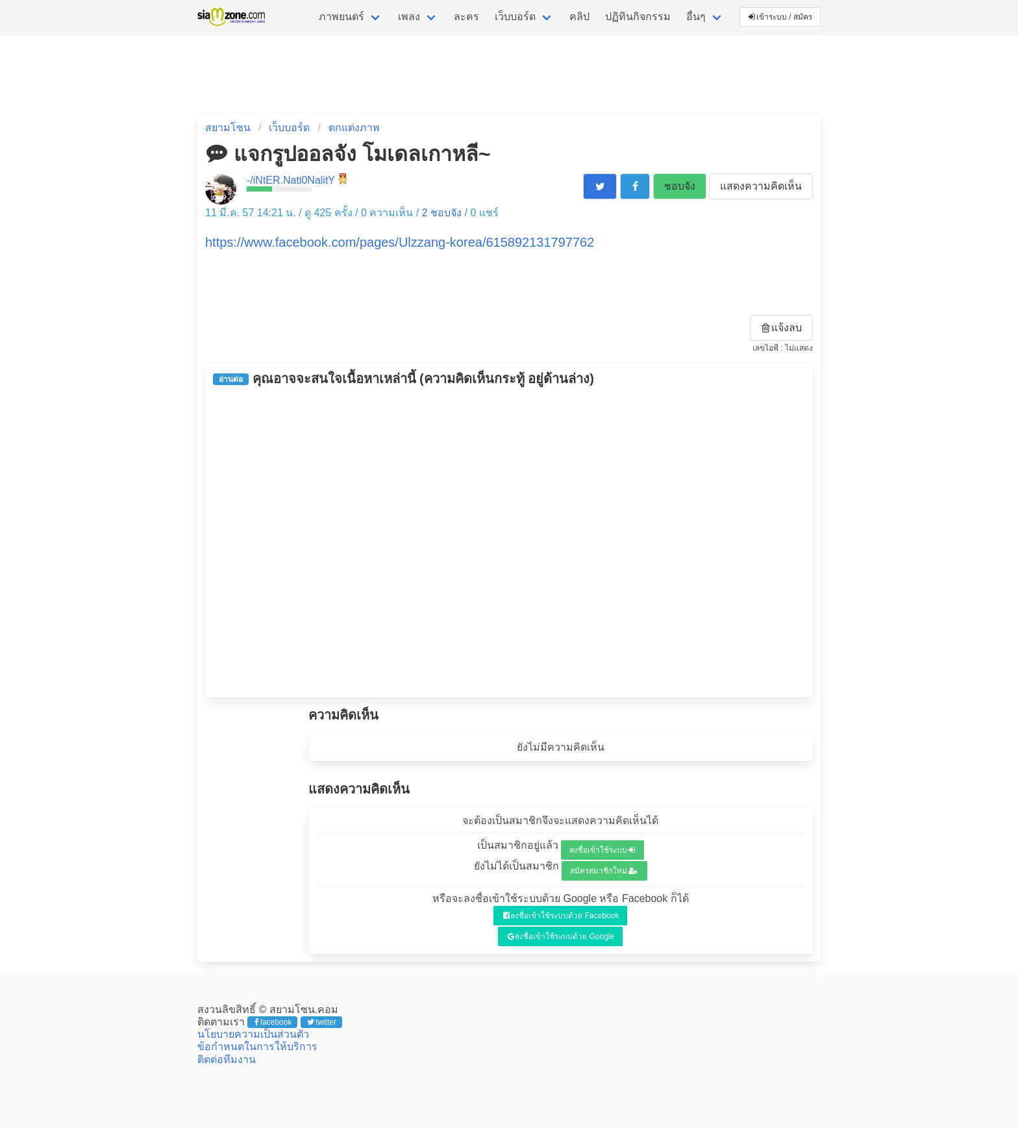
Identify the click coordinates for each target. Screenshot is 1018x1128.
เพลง (409, 16)
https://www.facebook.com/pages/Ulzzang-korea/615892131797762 (399, 242)
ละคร (466, 16)
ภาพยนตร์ (341, 16)
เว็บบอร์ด (515, 16)
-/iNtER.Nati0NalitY (291, 180)
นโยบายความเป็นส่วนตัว (253, 1034)
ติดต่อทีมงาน (226, 1059)
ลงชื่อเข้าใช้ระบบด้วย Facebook (561, 915)
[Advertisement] (509, 542)
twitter (321, 1022)
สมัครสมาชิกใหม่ (604, 870)
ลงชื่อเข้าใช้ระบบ (602, 850)
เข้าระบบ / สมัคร (780, 16)
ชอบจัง (679, 186)
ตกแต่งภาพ (354, 127)
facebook (273, 1022)
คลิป (579, 16)
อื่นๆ (696, 16)
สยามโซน (228, 127)
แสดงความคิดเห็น (761, 186)
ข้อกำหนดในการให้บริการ (257, 1046)
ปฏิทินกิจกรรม (638, 16)
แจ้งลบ (782, 327)
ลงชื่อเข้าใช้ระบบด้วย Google (561, 936)
